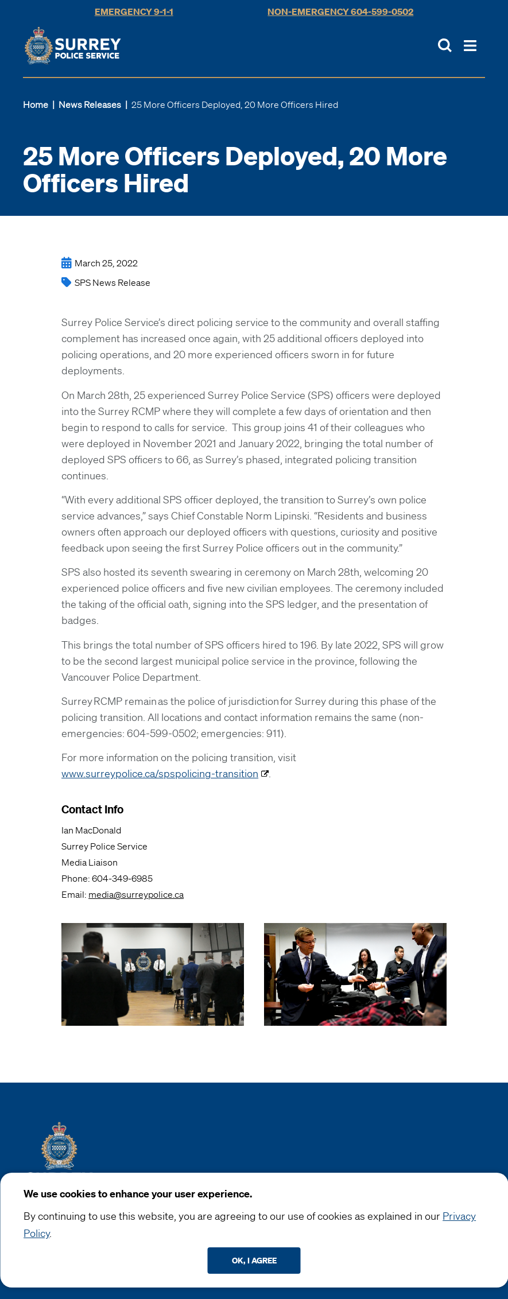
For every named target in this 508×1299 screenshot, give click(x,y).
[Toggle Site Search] (444, 45)
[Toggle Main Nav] (470, 45)
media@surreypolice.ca (136, 894)
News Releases (90, 104)
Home (35, 104)
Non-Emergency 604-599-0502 (340, 11)
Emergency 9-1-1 (134, 11)
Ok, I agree (254, 1260)
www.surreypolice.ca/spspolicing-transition (159, 773)
